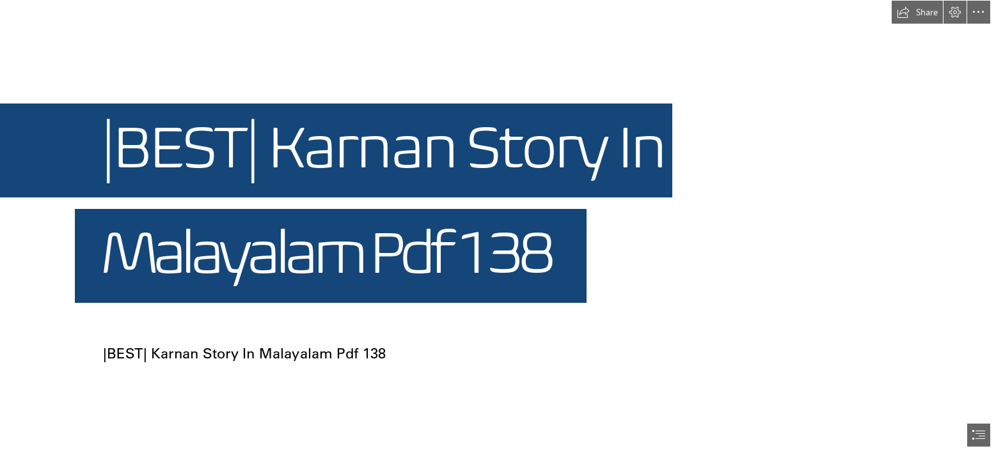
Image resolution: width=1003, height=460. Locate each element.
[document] (501, 230)
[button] (917, 12)
